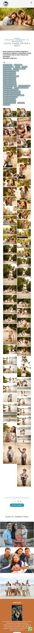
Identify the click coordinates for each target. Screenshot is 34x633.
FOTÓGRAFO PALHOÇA (9, 80)
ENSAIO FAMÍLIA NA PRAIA (21, 87)
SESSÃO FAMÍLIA (8, 87)
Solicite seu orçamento (17, 505)
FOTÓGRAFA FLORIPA (24, 86)
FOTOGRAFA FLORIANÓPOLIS (11, 70)
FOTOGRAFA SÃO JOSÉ (9, 72)
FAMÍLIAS (24, 67)
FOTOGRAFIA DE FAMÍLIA (10, 86)
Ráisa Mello (21, 103)
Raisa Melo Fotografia (9, 103)
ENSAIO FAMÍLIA (8, 65)
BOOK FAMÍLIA (18, 65)
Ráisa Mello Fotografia (10, 101)
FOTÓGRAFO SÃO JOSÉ (10, 78)
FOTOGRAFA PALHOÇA (9, 74)
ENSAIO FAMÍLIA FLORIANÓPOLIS (12, 93)
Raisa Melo (6, 105)
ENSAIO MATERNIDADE (19, 68)
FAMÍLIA (18, 67)
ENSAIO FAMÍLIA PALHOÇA (10, 97)
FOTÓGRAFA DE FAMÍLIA (10, 82)
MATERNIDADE (7, 68)
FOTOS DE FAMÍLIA (8, 67)
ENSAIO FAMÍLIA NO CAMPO (11, 89)
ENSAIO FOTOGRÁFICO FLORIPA (12, 91)
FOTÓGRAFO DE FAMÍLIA (10, 84)
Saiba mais (17, 625)
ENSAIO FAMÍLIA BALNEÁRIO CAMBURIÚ (14, 95)
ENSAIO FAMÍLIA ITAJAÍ (9, 99)
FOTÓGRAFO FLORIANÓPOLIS (11, 76)
